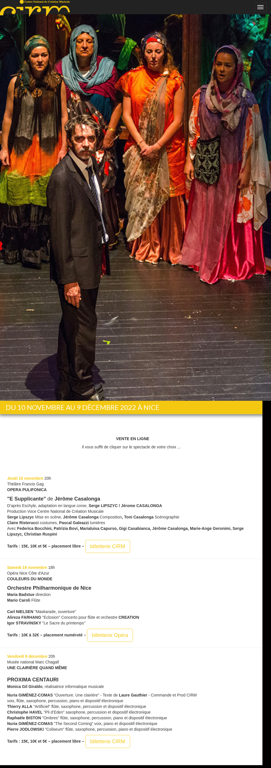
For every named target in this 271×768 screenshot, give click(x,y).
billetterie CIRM (107, 546)
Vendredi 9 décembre (27, 656)
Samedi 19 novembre (27, 567)
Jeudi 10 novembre (25, 478)
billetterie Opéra (110, 635)
